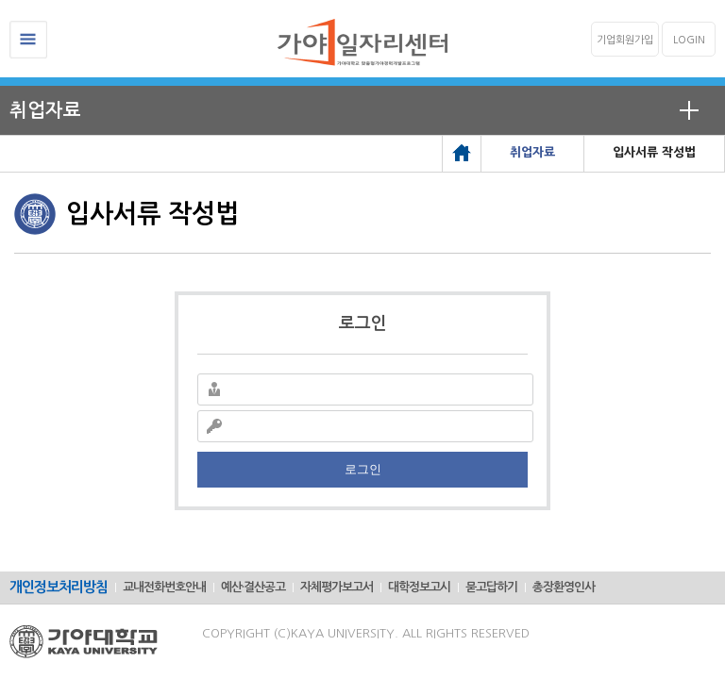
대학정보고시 (419, 587)
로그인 (363, 469)
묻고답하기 (491, 587)
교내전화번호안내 (164, 587)
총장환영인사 (563, 587)
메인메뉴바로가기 (0, 0)
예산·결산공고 (253, 587)
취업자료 (45, 110)
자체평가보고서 (336, 587)
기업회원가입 (625, 40)
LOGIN (689, 40)
